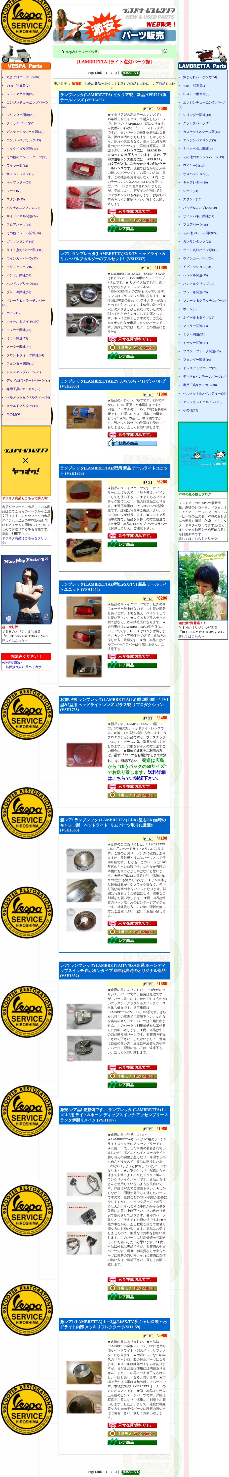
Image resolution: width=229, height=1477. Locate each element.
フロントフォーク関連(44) (25, 355)
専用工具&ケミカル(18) (200, 385)
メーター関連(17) (195, 343)
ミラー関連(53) (17, 338)
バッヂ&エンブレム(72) (23, 208)
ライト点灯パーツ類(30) (200, 250)
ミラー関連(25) (194, 334)
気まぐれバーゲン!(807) (23, 77)
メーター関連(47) (18, 347)
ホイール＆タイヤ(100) (22, 321)
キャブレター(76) (18, 182)
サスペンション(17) (20, 174)
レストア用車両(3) (196, 94)
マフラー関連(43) (18, 330)
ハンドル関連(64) (18, 275)
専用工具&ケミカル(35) (23, 389)
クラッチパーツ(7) (196, 123)
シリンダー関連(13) (197, 115)
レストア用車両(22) (20, 94)
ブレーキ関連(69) (18, 292)
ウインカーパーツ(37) (22, 258)
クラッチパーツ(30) (20, 123)
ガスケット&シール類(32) (24, 132)
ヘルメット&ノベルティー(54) (28, 397)
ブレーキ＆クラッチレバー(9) (204, 300)
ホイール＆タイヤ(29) (198, 317)
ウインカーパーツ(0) (198, 258)
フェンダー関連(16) (197, 359)
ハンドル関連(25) (195, 275)
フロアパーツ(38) (18, 224)
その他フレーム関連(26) (23, 233)
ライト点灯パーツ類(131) (24, 250)
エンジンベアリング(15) (23, 140)
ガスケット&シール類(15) (201, 132)
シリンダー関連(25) (20, 115)
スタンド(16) (192, 199)
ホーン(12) (14, 313)
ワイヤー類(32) (17, 165)
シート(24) (190, 191)
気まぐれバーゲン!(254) (200, 77)
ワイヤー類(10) (194, 165)
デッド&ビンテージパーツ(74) (205, 376)
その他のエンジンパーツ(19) (203, 157)
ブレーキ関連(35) (195, 292)
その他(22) (190, 410)
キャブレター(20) (195, 182)
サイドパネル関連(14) (198, 216)
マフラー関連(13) (195, 326)
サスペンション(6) (196, 174)
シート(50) (14, 191)
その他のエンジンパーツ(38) (26, 157)
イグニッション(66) (20, 267)
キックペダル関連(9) (198, 148)
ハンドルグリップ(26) (22, 284)
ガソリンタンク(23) (197, 241)
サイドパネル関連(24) (22, 216)
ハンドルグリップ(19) (198, 284)
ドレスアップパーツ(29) (200, 368)
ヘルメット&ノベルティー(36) (205, 393)
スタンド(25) (15, 199)
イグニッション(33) (197, 267)
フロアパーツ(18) (195, 224)
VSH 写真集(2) (18, 85)
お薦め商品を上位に (99, 83)
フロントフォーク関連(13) (202, 351)
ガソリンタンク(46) (20, 241)
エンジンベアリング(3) (199, 140)
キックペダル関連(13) (22, 148)
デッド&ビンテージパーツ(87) (28, 380)
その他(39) (14, 414)
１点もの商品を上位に (133, 83)
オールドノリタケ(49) (22, 406)
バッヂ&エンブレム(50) (200, 208)
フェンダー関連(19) (20, 363)
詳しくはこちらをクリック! (198, 538)
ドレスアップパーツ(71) (23, 372)
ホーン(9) (189, 309)
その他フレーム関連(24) (200, 233)
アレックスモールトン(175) (202, 402)
